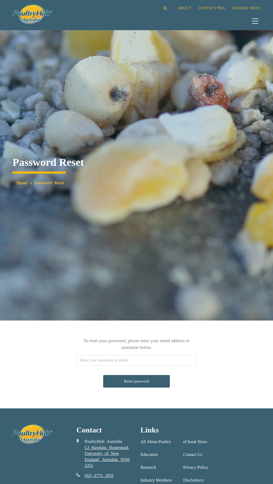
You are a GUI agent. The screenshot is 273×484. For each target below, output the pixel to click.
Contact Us (192, 454)
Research (148, 467)
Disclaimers (193, 480)
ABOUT (184, 8)
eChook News (195, 441)
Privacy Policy (195, 467)
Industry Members (156, 480)
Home (22, 183)
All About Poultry (155, 441)
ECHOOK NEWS (246, 8)
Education (149, 454)
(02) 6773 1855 (99, 475)
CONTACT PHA (212, 8)
